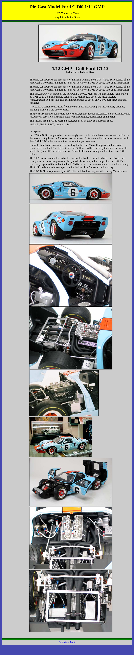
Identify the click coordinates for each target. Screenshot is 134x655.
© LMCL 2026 (67, 641)
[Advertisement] (12, 29)
